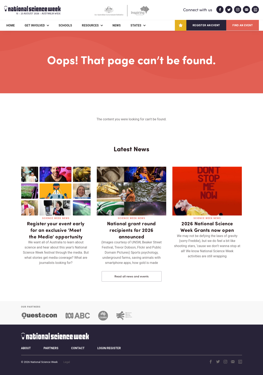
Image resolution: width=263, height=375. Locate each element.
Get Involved (35, 25)
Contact (77, 348)
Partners (51, 348)
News (116, 25)
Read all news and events (131, 276)
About (26, 348)
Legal (66, 362)
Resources (90, 25)
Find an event (242, 25)
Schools (65, 25)
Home (10, 25)
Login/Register (109, 348)
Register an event (206, 25)
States (135, 25)
